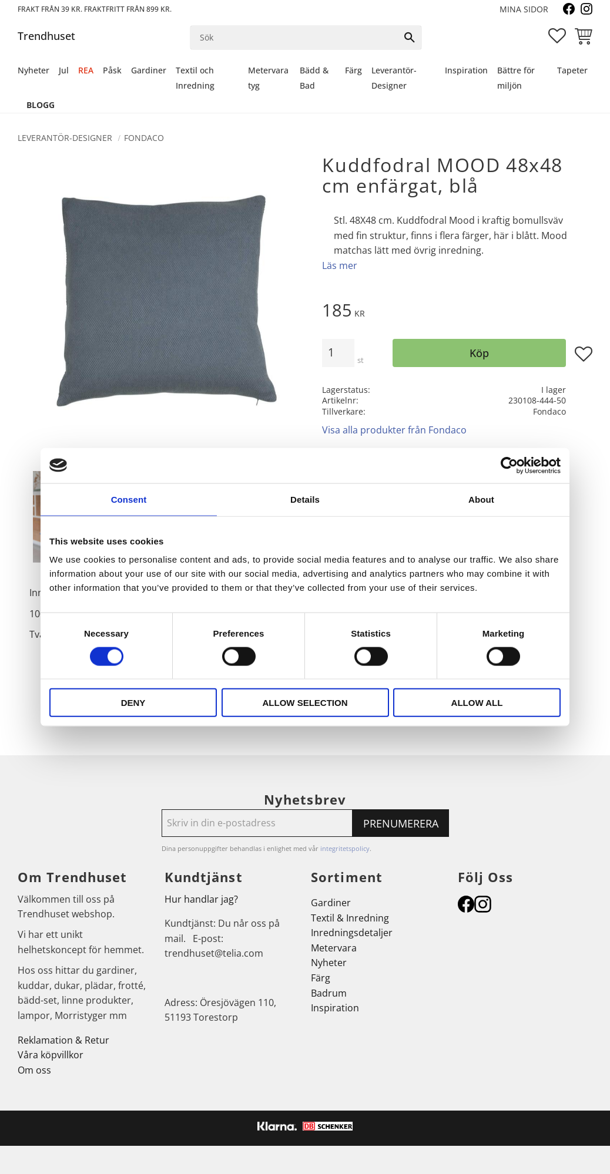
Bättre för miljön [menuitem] (516, 78)
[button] (557, 36)
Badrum (329, 993)
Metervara (334, 947)
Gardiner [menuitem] (148, 70)
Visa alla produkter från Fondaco (394, 429)
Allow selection (305, 703)
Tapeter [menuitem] (572, 70)
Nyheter (329, 962)
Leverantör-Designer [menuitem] (394, 78)
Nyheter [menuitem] (33, 70)
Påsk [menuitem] (112, 70)
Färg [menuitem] (353, 70)
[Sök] (409, 37)
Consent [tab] (129, 499)
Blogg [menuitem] (40, 104)
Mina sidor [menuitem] (524, 9)
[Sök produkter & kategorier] (294, 37)
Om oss (34, 1070)
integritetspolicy (345, 848)
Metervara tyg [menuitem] (268, 78)
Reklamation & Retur (63, 1040)
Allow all (477, 703)
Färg (320, 977)
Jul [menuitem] (64, 70)
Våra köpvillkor (50, 1054)
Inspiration (335, 1007)
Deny (133, 703)
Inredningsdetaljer (352, 932)
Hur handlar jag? (201, 899)
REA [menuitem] (85, 70)
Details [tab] (305, 499)
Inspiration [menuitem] (466, 70)
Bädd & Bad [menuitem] (314, 78)
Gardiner (331, 902)
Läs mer (339, 265)
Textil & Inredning (350, 917)
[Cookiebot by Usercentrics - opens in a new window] (509, 465)
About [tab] (481, 499)
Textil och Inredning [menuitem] (195, 78)
